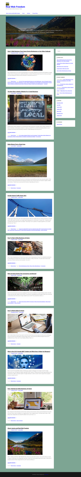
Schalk (58, 90)
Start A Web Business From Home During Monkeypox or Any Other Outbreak (29, 51)
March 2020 (59, 111)
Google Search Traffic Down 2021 (17, 195)
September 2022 (60, 102)
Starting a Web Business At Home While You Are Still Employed (37, 82)
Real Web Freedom (15, 7)
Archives (28, 13)
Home (23, 13)
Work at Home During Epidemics (39, 301)
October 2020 (59, 109)
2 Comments (18, 381)
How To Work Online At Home (16, 310)
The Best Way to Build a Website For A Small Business (23, 91)
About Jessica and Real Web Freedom (13, 13)
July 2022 (58, 105)
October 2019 (59, 115)
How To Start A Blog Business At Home (19, 238)
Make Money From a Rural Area (16, 144)
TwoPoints (46, 474)
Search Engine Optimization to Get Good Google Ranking (30, 230)
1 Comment (45, 83)
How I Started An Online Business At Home (20, 388)
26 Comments (38, 136)
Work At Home (13, 81)
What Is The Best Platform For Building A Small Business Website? (24, 136)
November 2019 (60, 113)
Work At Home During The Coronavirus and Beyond (22, 273)
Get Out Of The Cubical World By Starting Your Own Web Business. (30, 81)
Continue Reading (12, 78)
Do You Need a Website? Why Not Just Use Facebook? (28, 135)
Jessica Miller (19, 93)
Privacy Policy (35, 13)
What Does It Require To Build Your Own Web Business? (33, 83)
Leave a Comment (44, 230)
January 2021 (59, 107)
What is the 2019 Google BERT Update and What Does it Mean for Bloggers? (29, 351)
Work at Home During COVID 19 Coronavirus (26, 301)
